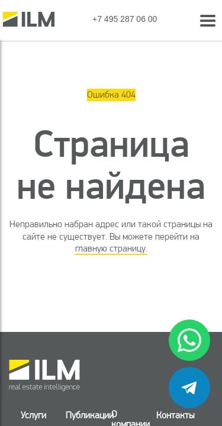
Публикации (81, 415)
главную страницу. (111, 248)
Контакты (175, 415)
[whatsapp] (189, 340)
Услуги (33, 415)
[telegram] (189, 387)
